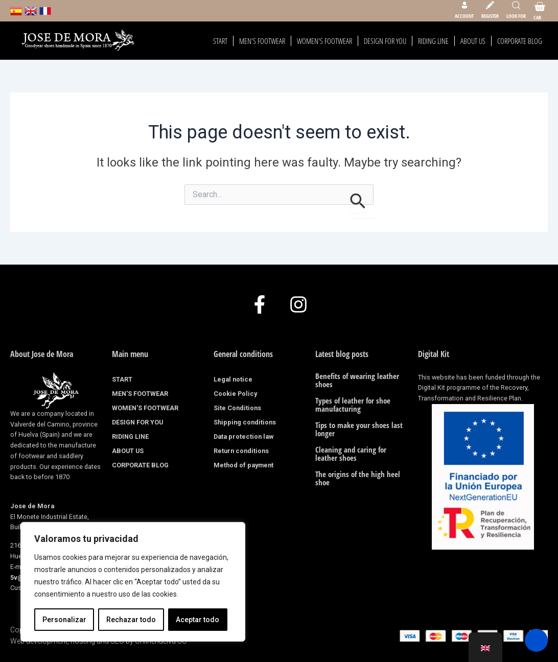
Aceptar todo (197, 620)
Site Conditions (237, 408)
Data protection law (243, 436)
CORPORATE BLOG (519, 41)
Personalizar (64, 620)
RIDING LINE (433, 41)
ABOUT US (472, 41)
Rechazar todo (131, 620)
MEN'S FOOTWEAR (262, 41)
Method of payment (243, 465)
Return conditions (241, 451)
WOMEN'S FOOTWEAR (324, 41)
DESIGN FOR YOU (385, 41)
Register (490, 15)
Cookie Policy (235, 393)
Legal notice (233, 379)
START (220, 41)
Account (464, 15)
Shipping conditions (245, 422)
